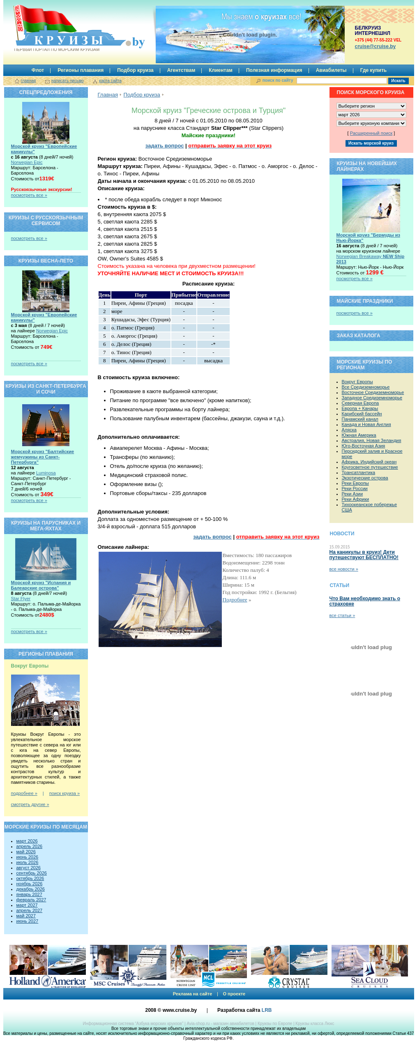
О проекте (234, 993)
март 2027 (27, 905)
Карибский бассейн (362, 413)
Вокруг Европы (357, 381)
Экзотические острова (365, 477)
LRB (267, 1010)
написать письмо (67, 80)
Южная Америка (359, 435)
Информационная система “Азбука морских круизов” (133, 1023)
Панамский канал (360, 419)
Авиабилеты (331, 70)
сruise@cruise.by (375, 46)
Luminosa (46, 472)
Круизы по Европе (275, 1023)
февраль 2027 (31, 899)
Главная (108, 95)
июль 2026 (27, 862)
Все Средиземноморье (366, 387)
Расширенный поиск (371, 133)
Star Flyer (21, 598)
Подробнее (235, 600)
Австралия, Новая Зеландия (371, 440)
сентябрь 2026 (31, 873)
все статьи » (342, 615)
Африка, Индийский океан (369, 461)
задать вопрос (164, 146)
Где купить (373, 70)
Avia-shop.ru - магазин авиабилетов (220, 1023)
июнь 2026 (27, 856)
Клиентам (221, 70)
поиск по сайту (278, 80)
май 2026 (26, 851)
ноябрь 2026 (29, 883)
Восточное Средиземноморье (373, 392)
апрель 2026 (29, 846)
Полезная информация (274, 70)
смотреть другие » (30, 804)
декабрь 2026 (30, 889)
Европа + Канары (360, 408)
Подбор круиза (135, 70)
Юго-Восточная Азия (363, 445)
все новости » (343, 569)
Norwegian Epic (27, 162)
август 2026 (28, 867)
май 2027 (26, 915)
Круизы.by (56, 28)
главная (28, 80)
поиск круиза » (64, 793)
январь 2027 (29, 894)
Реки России (355, 488)
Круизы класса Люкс (314, 1023)
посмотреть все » (29, 195)
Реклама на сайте (192, 993)
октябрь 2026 (30, 878)
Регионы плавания (81, 70)
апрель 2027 (29, 910)
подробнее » (24, 793)
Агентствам (181, 70)
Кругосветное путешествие (370, 467)
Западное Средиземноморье (372, 397)
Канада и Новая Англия (366, 424)
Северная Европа (360, 403)
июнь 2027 (27, 921)
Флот (38, 70)
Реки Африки (355, 499)
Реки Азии (352, 493)
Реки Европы (355, 483)
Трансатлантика (359, 472)
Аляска (349, 429)
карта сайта (110, 80)
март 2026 (27, 840)
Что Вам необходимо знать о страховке (364, 601)
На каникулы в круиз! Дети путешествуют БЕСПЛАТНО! (364, 554)
